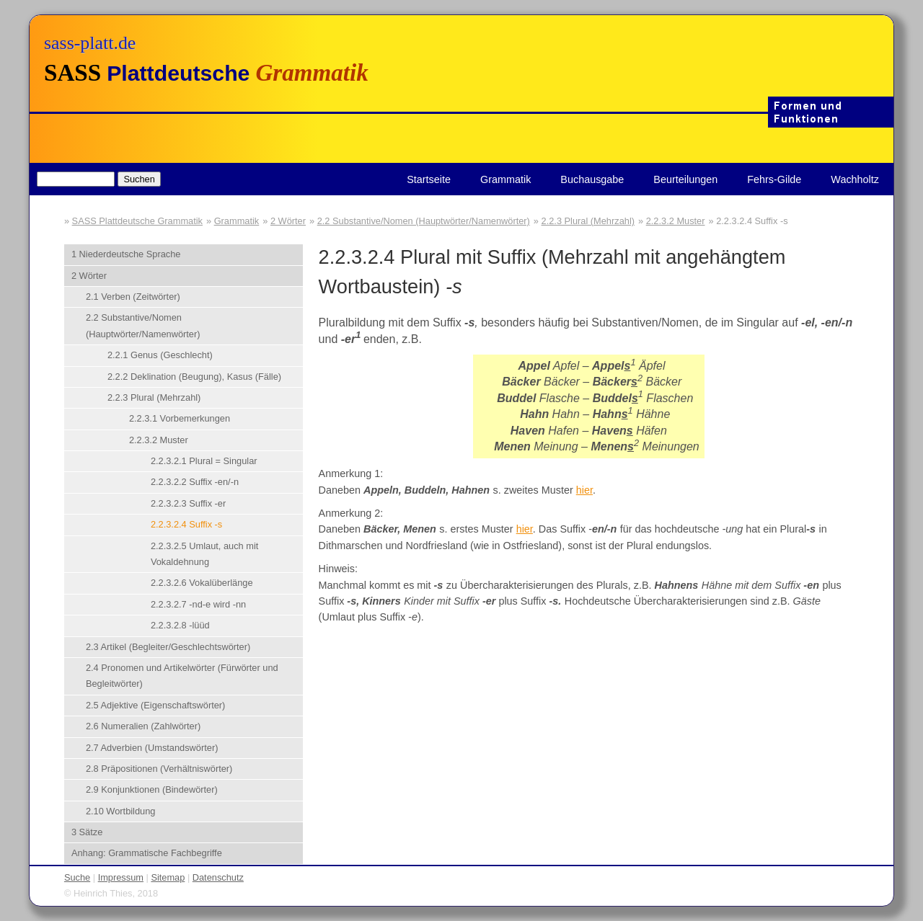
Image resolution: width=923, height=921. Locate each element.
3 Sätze (86, 832)
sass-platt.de (90, 42)
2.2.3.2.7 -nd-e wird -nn (198, 604)
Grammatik (505, 179)
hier (584, 490)
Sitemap (168, 877)
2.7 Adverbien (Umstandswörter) (152, 747)
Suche (77, 877)
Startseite (429, 179)
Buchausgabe (592, 179)
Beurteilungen (685, 179)
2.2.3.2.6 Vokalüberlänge (202, 582)
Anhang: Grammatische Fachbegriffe (146, 852)
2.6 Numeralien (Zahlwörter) (143, 726)
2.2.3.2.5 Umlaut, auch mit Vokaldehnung (204, 553)
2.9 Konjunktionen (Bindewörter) (152, 789)
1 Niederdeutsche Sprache (126, 254)
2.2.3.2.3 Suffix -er (188, 503)
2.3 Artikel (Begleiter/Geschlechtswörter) (168, 646)
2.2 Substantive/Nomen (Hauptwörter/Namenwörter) (423, 220)
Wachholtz (855, 179)
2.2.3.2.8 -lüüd (180, 625)
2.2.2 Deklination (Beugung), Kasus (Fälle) (194, 376)
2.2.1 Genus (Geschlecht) (160, 355)
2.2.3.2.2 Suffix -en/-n (195, 481)
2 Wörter (288, 220)
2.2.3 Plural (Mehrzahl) (588, 220)
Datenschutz (218, 877)
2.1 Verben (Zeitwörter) (133, 296)
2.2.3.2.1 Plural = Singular (204, 460)
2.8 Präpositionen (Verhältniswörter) (159, 768)
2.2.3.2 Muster (675, 220)
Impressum (120, 877)
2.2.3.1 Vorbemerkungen (179, 418)
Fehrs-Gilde (774, 179)
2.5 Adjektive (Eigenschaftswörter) (155, 705)
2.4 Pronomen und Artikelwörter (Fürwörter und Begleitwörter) (182, 675)
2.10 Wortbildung (121, 811)
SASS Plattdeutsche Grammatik (137, 220)
